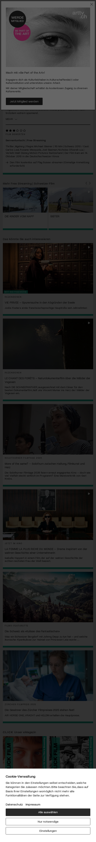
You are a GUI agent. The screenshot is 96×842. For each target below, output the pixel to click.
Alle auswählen (48, 812)
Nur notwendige (48, 821)
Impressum (33, 804)
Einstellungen (48, 830)
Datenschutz (14, 804)
